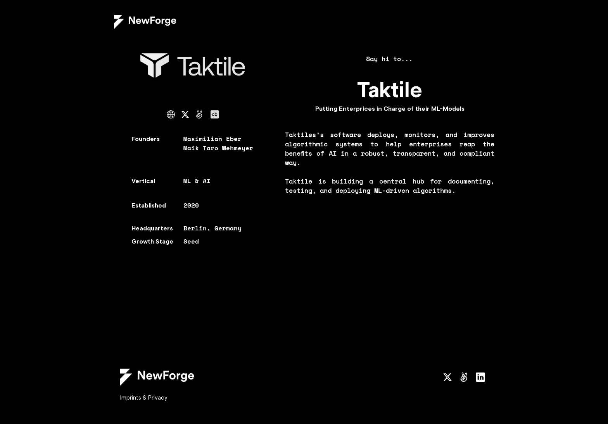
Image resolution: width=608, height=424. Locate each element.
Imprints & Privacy (144, 397)
